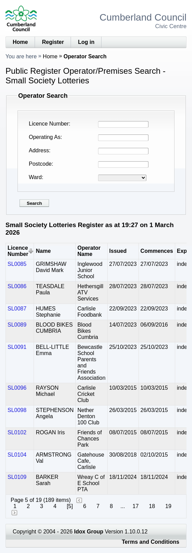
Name (43, 251)
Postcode (40, 164)
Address (39, 150)
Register (53, 42)
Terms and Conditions (150, 542)
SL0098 (17, 410)
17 (135, 506)
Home (20, 42)
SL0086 (17, 286)
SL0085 (17, 264)
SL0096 (17, 388)
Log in (86, 42)
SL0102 (17, 432)
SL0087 (17, 308)
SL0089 (17, 325)
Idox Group (88, 531)
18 (152, 506)
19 (168, 506)
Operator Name (89, 251)
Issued (118, 251)
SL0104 (17, 455)
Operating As (45, 137)
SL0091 (17, 347)
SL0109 (17, 477)
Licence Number (49, 124)
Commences (157, 251)
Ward (35, 177)
